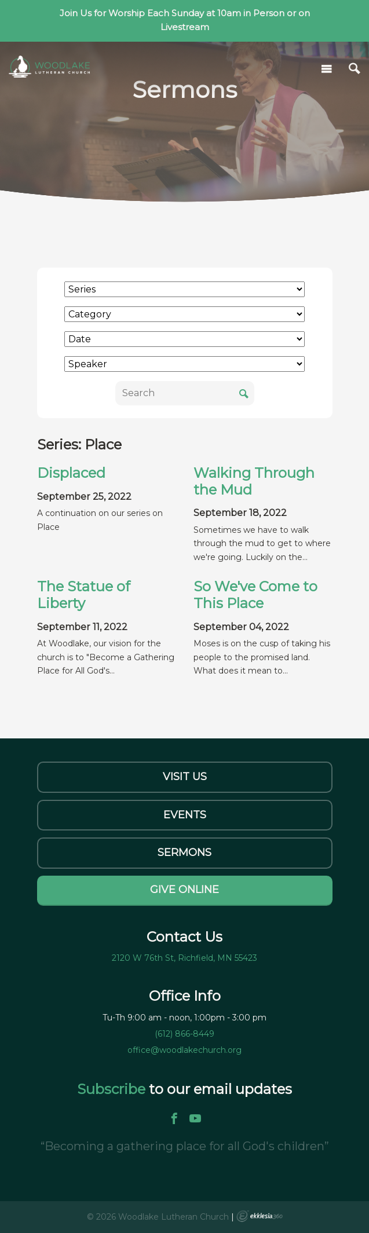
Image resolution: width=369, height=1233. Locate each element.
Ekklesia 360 (259, 1216)
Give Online (184, 889)
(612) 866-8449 (184, 1034)
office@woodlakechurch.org (184, 1050)
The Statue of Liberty (83, 595)
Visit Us (185, 776)
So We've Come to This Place (255, 595)
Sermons (184, 852)
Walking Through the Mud (254, 481)
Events (184, 814)
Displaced (71, 472)
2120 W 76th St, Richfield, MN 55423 (184, 958)
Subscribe (113, 1089)
